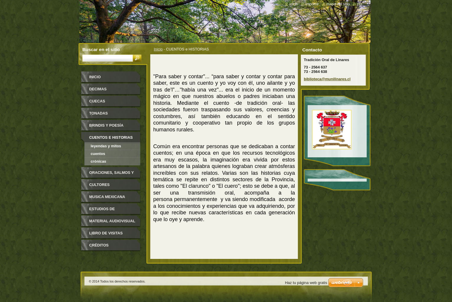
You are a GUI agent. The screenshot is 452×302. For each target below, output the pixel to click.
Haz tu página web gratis (306, 282)
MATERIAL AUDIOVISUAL (112, 221)
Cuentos (98, 153)
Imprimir (312, 4)
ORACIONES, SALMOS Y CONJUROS (111, 174)
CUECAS (97, 101)
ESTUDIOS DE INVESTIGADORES (106, 211)
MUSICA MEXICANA (107, 197)
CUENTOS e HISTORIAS (111, 137)
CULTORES (99, 184)
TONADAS (98, 113)
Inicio (158, 49)
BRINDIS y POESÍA (106, 125)
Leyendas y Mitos (106, 146)
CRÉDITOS (99, 245)
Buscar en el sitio (101, 49)
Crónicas (98, 161)
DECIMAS (98, 89)
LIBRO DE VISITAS (106, 233)
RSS (359, 4)
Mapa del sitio (338, 4)
